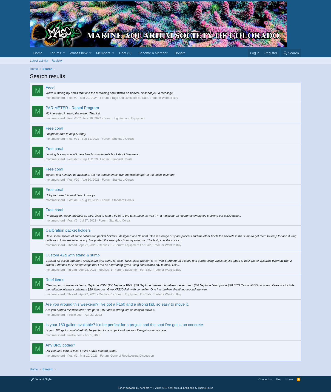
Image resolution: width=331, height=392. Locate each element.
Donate (179, 53)
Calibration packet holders (68, 230)
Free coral (54, 128)
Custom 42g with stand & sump (73, 255)
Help (279, 379)
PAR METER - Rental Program (72, 108)
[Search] (291, 53)
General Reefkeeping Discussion (132, 355)
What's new (78, 53)
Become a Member (153, 53)
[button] (64, 53)
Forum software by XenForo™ (150, 387)
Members (103, 53)
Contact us (265, 379)
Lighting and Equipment (130, 118)
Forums (55, 53)
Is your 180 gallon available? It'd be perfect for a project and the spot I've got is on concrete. (125, 325)
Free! (50, 87)
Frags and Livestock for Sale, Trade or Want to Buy (144, 97)
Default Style (41, 379)
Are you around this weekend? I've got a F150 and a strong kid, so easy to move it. (117, 304)
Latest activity (39, 60)
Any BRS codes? (60, 345)
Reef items (55, 280)
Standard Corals (123, 138)
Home (38, 53)
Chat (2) (125, 53)
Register (57, 60)
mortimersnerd (55, 97)
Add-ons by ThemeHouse (198, 387)
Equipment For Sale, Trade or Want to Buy (153, 245)
